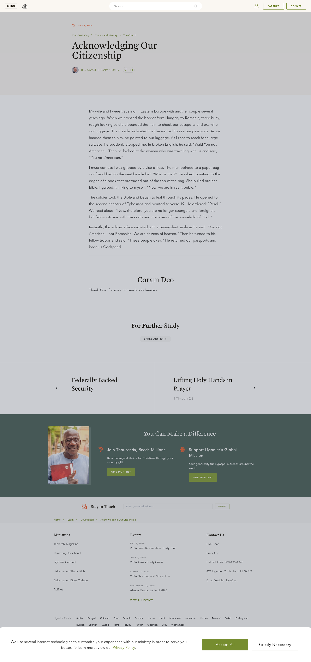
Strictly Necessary (274, 644)
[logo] (25, 6)
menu (11, 6)
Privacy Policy (124, 647)
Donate (296, 6)
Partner (274, 6)
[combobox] (150, 6)
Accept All (225, 644)
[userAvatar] (256, 6)
